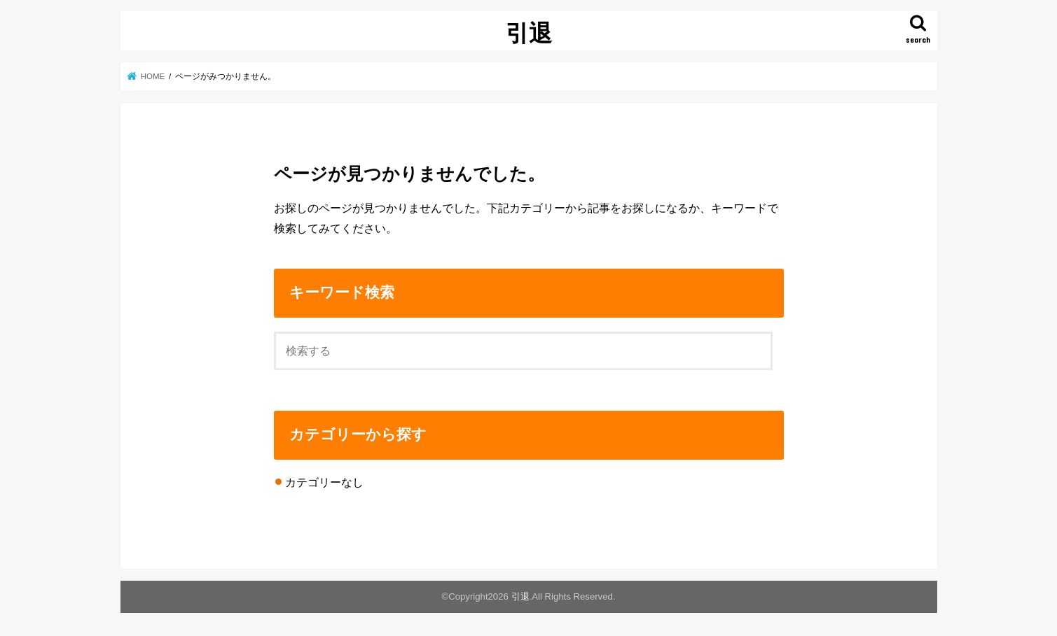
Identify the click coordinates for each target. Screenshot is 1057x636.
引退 (529, 32)
